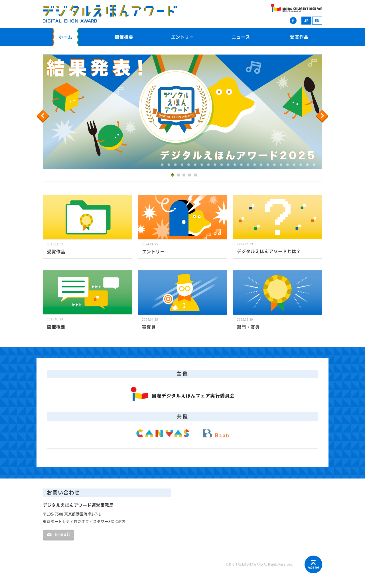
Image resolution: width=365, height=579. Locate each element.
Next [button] (323, 116)
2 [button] (179, 175)
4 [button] (190, 175)
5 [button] (196, 175)
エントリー (182, 37)
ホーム (65, 37)
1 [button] (172, 175)
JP (306, 20)
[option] (182, 112)
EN (317, 20)
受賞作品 (299, 37)
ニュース (241, 37)
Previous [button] (43, 116)
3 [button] (184, 175)
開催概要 (124, 37)
